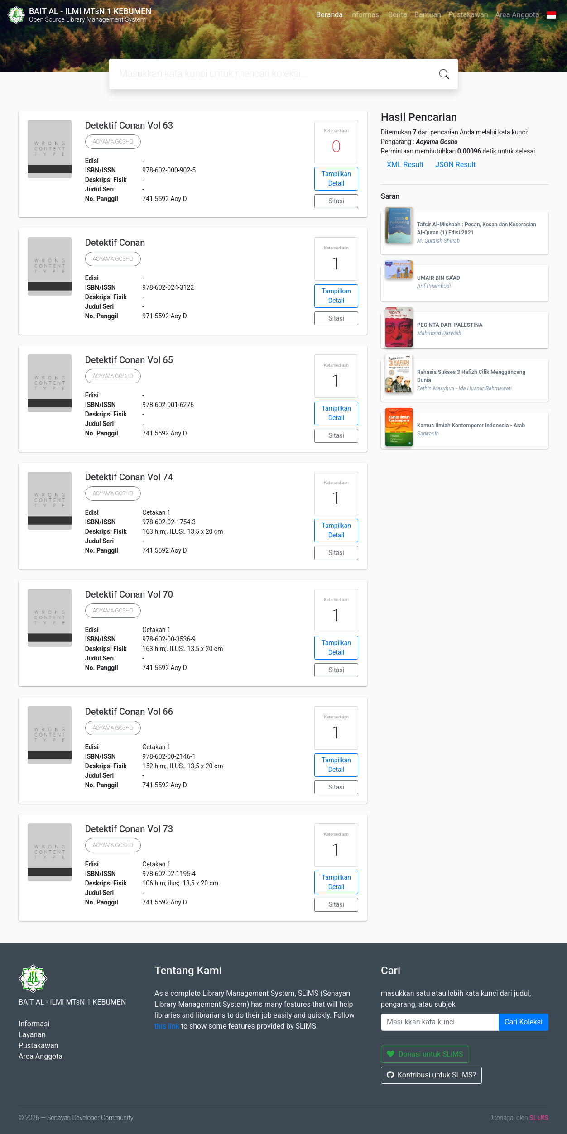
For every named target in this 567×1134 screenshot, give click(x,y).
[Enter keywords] (440, 1022)
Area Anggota (517, 14)
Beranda (329, 14)
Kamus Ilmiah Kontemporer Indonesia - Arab (471, 425)
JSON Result (455, 164)
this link (166, 1026)
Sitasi (336, 201)
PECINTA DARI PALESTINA (449, 325)
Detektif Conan (115, 242)
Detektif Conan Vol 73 (129, 828)
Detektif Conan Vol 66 (129, 711)
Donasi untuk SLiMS (425, 1054)
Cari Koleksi (524, 1022)
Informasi (365, 14)
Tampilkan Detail (336, 178)
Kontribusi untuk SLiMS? (431, 1075)
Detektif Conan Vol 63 (129, 125)
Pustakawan (468, 14)
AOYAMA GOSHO (113, 142)
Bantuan (427, 14)
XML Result (405, 164)
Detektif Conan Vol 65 (129, 359)
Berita (397, 14)
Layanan (32, 1034)
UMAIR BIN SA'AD (438, 278)
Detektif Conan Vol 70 (129, 594)
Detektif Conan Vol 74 (129, 477)
